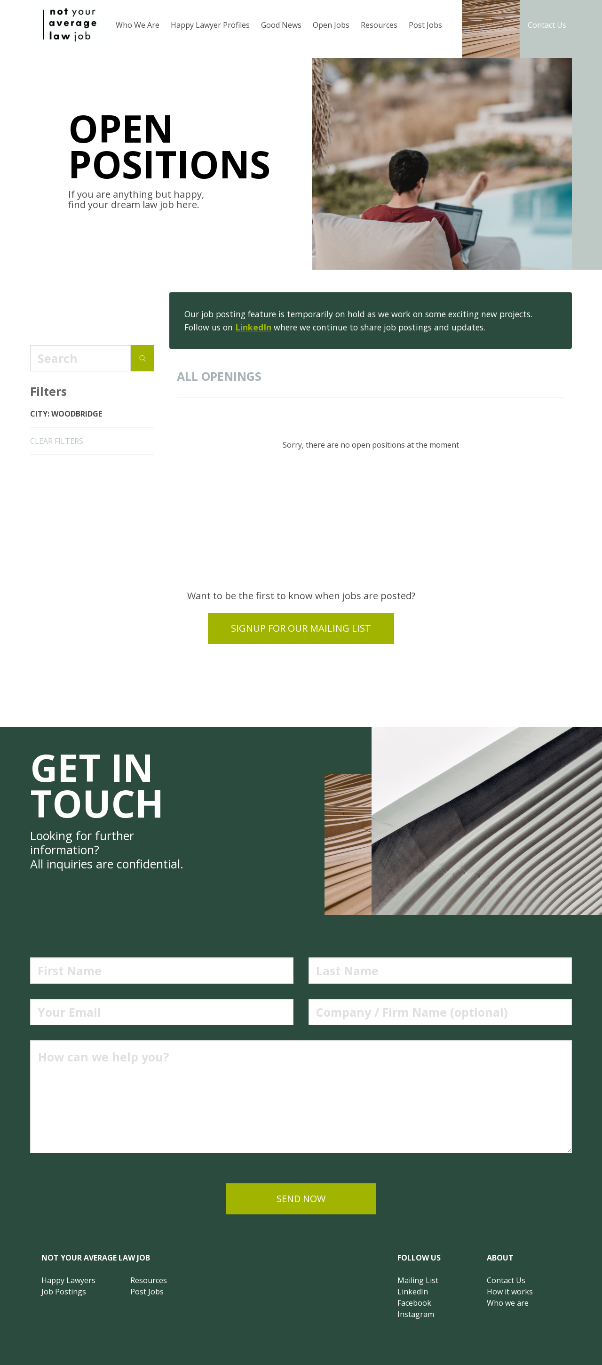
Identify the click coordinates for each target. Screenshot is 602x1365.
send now (301, 1198)
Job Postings (63, 1291)
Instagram (415, 1314)
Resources (379, 25)
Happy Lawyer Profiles (210, 25)
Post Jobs (425, 25)
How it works (510, 1291)
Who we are (508, 1303)
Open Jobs (331, 25)
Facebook (414, 1303)
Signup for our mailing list (301, 628)
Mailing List (417, 1280)
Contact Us (547, 25)
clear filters (56, 441)
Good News (281, 25)
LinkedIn (253, 327)
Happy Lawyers (68, 1280)
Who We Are (137, 25)
